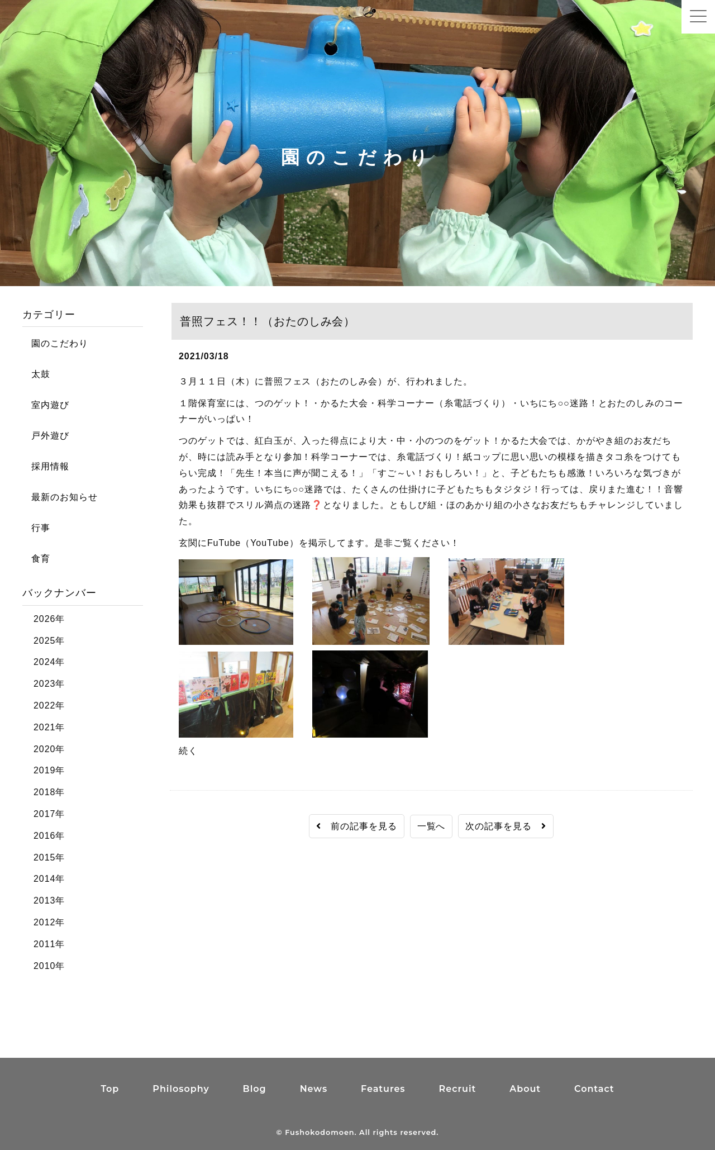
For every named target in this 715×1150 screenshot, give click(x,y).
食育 (36, 558)
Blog (254, 1089)
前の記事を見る (356, 826)
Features (383, 1089)
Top (110, 1089)
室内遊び (45, 405)
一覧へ (431, 826)
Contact (594, 1089)
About (525, 1089)
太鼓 (36, 374)
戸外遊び (45, 435)
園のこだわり (55, 343)
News (313, 1089)
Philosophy (180, 1089)
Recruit (457, 1089)
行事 (36, 528)
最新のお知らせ (60, 497)
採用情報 (45, 466)
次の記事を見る (505, 826)
